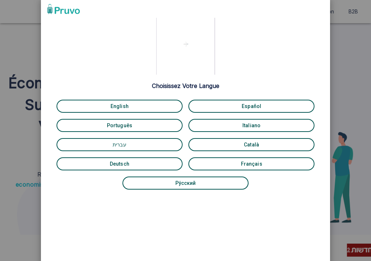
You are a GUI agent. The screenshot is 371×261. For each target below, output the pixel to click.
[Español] (230, 105)
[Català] (230, 143)
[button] (273, 8)
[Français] (230, 163)
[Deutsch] (140, 163)
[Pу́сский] (185, 182)
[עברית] (140, 143)
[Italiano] (230, 124)
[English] (140, 105)
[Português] (140, 124)
